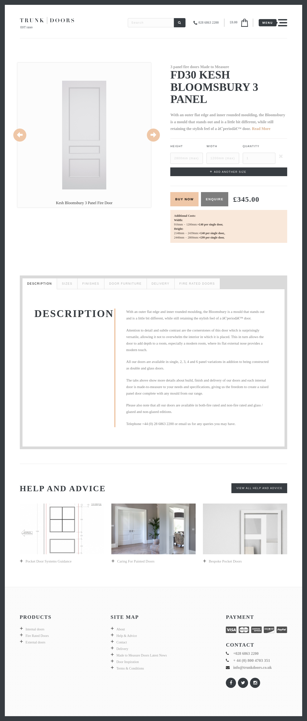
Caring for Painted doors (136, 561)
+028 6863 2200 (245, 653)
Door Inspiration (127, 662)
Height (176, 146)
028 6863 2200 (209, 22)
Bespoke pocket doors (225, 561)
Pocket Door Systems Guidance (48, 561)
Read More (261, 129)
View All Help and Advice (259, 488)
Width (212, 146)
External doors (35, 642)
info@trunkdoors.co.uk (252, 667)
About (120, 629)
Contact (121, 642)
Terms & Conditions (130, 668)
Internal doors (35, 629)
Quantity (251, 146)
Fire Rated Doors (37, 636)
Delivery (122, 649)
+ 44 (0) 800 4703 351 (251, 660)
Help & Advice (126, 636)
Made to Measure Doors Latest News (141, 655)
